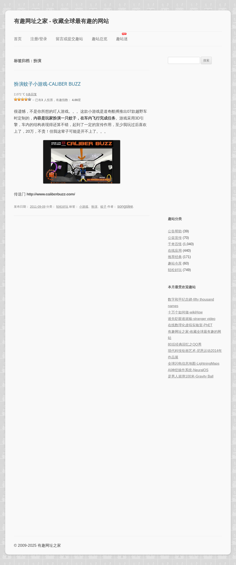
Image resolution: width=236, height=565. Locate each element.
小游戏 (83, 206)
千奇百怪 (175, 244)
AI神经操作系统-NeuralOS (188, 370)
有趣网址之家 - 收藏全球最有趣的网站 (61, 21)
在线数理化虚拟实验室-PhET (190, 325)
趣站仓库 (175, 263)
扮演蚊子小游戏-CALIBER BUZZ (47, 83)
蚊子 (103, 206)
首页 (18, 39)
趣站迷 (122, 39)
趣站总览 (99, 39)
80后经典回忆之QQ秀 (185, 344)
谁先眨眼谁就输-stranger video (191, 319)
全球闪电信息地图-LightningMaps (193, 363)
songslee (125, 206)
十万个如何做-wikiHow (185, 312)
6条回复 (31, 94)
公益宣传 (175, 238)
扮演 (94, 206)
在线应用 (175, 250)
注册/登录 (38, 39)
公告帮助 (175, 231)
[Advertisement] (195, 140)
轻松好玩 (62, 206)
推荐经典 (175, 257)
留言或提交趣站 (69, 39)
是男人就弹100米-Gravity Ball (190, 376)
